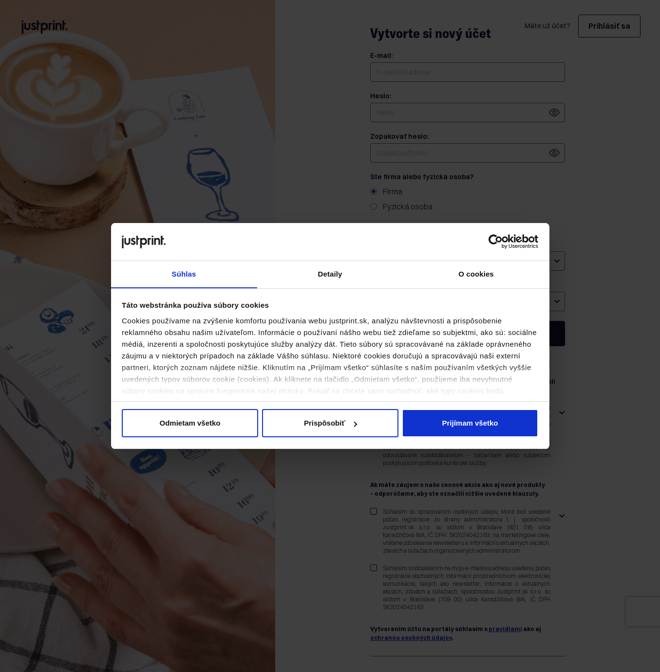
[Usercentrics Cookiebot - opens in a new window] (495, 241)
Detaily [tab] (330, 273)
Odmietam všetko (189, 423)
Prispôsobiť (330, 423)
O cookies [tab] (476, 273)
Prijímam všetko (470, 423)
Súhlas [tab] (184, 273)
